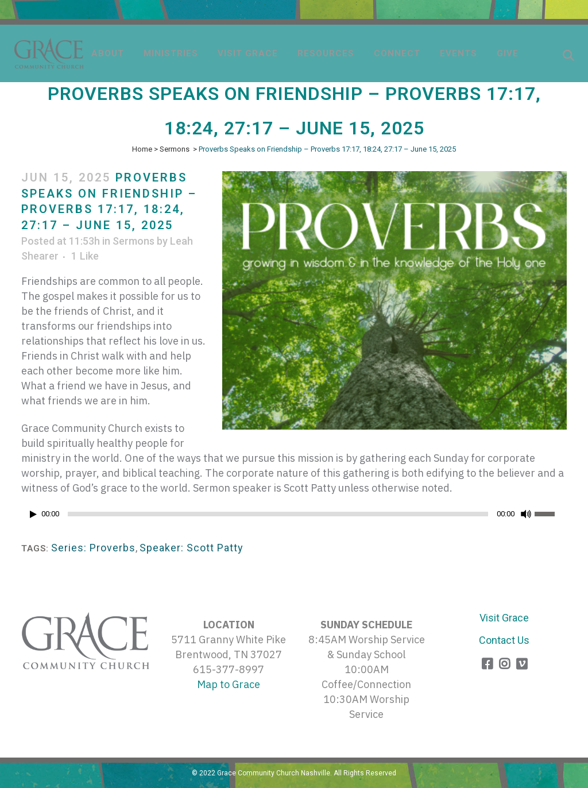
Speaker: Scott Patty (191, 548)
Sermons (174, 149)
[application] (294, 517)
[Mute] (526, 514)
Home (142, 149)
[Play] (33, 514)
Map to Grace (228, 684)
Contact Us (504, 640)
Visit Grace (504, 618)
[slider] (278, 514)
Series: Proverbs (93, 548)
